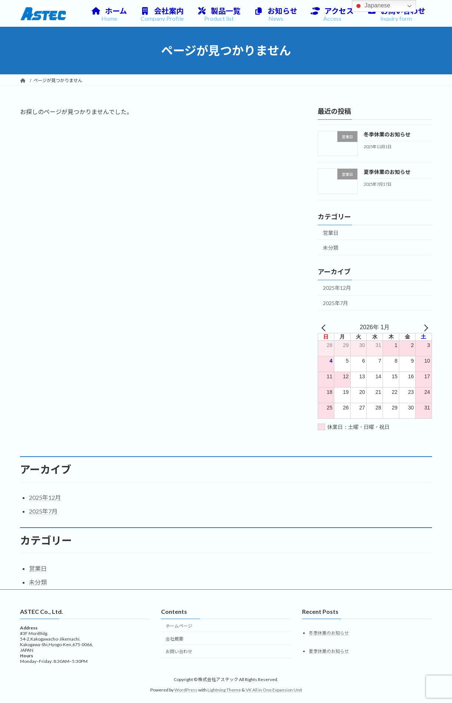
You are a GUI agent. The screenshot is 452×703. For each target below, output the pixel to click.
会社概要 (174, 639)
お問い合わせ (179, 652)
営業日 (330, 233)
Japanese (372, 5)
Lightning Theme (224, 690)
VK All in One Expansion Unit (274, 690)
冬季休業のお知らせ (387, 134)
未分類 (330, 248)
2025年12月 (337, 288)
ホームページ (179, 626)
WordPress (185, 690)
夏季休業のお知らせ (387, 172)
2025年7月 (335, 303)
